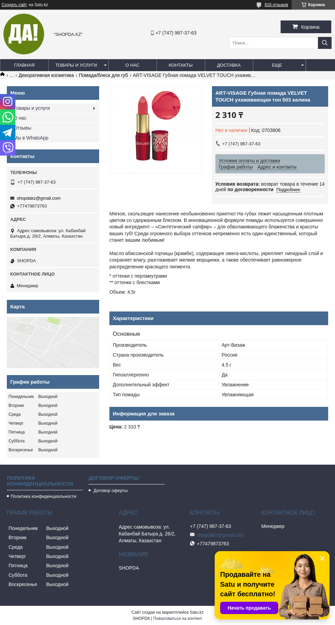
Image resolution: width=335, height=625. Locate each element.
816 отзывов (276, 4)
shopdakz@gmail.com (39, 198)
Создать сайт (14, 4)
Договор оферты (110, 490)
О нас (132, 65)
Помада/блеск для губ (103, 75)
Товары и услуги (76, 65)
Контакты (180, 65)
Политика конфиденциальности (43, 496)
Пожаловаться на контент (177, 618)
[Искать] (325, 43)
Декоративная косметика (46, 75)
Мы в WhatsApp (31, 138)
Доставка (229, 65)
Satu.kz (196, 612)
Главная (24, 65)
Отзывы (22, 128)
